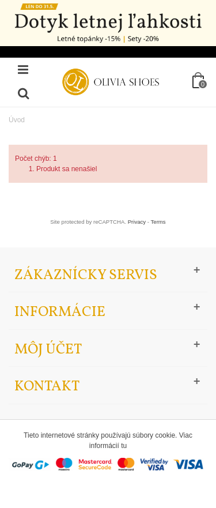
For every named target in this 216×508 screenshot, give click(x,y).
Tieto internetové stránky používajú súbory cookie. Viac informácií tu (108, 440)
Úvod (17, 120)
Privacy (137, 222)
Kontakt (46, 387)
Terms (158, 222)
